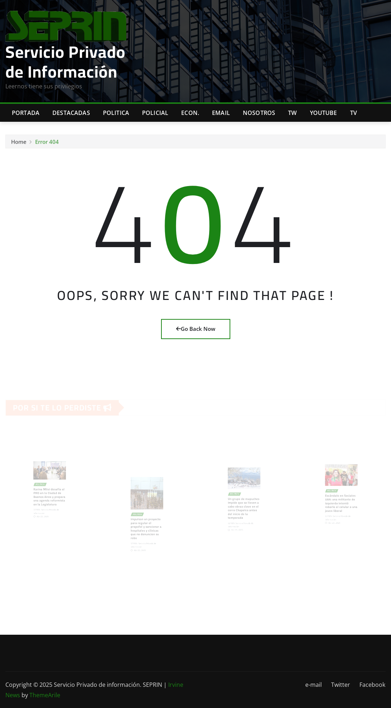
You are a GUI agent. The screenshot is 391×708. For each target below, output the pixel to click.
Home (19, 142)
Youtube (323, 113)
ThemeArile (44, 695)
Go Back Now (195, 328)
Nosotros (259, 113)
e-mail (313, 685)
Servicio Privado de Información (65, 61)
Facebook (372, 685)
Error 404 (47, 142)
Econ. (190, 113)
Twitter (340, 685)
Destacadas (71, 113)
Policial (155, 113)
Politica (116, 113)
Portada (25, 113)
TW (292, 113)
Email (221, 113)
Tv (353, 113)
